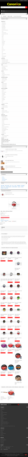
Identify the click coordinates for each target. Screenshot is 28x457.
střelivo (15, 185)
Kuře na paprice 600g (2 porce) (9, 160)
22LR (10, 185)
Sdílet (6, 221)
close (25, 454)
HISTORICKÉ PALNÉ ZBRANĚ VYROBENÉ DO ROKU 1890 (8, 144)
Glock (2, 31)
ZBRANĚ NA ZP (3, 21)
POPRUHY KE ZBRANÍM (5, 103)
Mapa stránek (2, 435)
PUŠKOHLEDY (4, 89)
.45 (2, 52)
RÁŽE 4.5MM (2, 185)
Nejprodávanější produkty (6, 146)
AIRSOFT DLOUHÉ (4, 84)
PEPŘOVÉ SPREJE (4, 78)
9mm (2, 51)
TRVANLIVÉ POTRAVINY (4, 115)
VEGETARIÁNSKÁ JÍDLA (5, 129)
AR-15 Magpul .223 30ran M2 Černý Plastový (11, 154)
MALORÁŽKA (22, 185)
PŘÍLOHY (3, 125)
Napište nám (21, 0)
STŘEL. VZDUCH (7, 185)
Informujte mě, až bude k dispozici (4, 220)
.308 (2, 47)
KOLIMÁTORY (3, 94)
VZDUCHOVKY (3, 58)
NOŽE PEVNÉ (3, 67)
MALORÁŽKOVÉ (4, 56)
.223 (2, 46)
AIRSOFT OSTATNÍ (4, 83)
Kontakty (2, 434)
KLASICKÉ (3, 73)
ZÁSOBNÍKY (3, 99)
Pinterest (14, 221)
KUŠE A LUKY (3, 114)
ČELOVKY (3, 72)
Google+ (9, 221)
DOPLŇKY (3, 98)
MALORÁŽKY (3, 26)
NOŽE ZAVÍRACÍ (4, 68)
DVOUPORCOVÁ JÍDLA (5, 118)
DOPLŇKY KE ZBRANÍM (4, 88)
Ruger (2, 36)
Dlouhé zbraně (3, 22)
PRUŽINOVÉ (18, 185)
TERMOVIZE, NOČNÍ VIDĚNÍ (4, 139)
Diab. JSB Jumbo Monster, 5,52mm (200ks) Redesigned (18, 361)
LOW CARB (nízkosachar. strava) (6, 124)
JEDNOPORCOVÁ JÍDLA (5, 119)
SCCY (2, 37)
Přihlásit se (25, 0)
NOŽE (1, 410)
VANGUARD (3, 93)
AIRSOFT (2, 82)
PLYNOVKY (2, 134)
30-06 (2, 48)
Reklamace (3, 178)
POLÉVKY (3, 120)
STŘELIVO (3, 42)
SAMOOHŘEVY (4, 130)
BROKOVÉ (3, 57)
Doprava (2, 431)
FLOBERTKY (3, 104)
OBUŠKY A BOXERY (4, 79)
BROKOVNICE (3, 27)
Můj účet (2, 437)
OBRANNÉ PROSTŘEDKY (4, 77)
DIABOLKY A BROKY (4, 63)
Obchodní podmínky (4, 179)
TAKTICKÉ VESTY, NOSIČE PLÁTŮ (5, 140)
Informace (3, 174)
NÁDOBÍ (3, 109)
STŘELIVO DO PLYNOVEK (5, 135)
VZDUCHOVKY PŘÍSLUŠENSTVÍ (6, 62)
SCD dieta (3, 123)
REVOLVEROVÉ (4, 53)
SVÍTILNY (2, 411)
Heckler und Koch (4, 32)
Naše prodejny (3, 180)
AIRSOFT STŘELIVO (4, 87)
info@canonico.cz (6, 449)
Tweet (2, 221)
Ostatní (3, 113)
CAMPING (2, 108)
